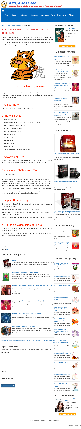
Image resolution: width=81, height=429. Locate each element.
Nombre (4, 371)
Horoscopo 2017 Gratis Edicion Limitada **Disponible (25, 272)
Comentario (5, 352)
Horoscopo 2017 (75, 1)
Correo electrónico (7, 378)
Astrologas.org (22, 3)
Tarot (53, 15)
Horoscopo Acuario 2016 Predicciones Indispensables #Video (61, 385)
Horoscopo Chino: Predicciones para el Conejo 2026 (17, 340)
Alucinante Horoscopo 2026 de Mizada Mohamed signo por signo (28, 300)
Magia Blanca (61, 15)
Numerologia (45, 15)
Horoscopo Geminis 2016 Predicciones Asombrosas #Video (61, 297)
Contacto (43, 420)
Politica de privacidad (54, 420)
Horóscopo (24, 15)
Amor (7, 15)
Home (26, 420)
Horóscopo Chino (16, 25)
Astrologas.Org (77, 425)
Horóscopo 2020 (70, 28)
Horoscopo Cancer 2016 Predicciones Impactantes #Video (61, 309)
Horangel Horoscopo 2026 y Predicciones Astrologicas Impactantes (61, 114)
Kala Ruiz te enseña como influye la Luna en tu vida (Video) (27, 313)
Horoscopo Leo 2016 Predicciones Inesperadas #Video (61, 320)
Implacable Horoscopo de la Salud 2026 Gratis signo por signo (61, 58)
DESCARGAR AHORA (67, 46)
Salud (14, 15)
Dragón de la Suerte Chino (61, 230)
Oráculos (8, 19)
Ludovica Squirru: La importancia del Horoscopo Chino (26, 326)
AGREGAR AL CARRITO (67, 414)
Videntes (71, 15)
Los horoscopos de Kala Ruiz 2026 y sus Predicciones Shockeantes (61, 98)
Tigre (7, 249)
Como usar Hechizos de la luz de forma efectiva (66, 153)
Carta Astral (34, 15)
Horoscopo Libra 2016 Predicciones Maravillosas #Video (61, 342)
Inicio (3, 25)
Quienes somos (34, 420)
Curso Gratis (65, 1)
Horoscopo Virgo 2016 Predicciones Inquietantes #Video (61, 331)
